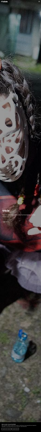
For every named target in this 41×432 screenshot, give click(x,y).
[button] (39, 1)
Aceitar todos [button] (15, 429)
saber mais (5, 221)
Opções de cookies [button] (6, 429)
